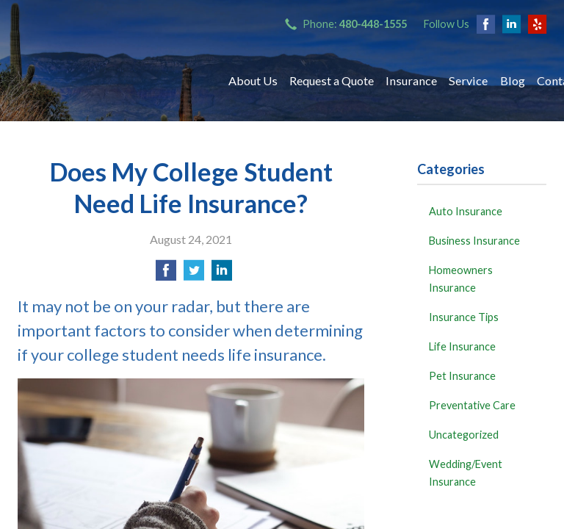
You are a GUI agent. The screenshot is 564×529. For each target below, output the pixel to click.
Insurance (411, 80)
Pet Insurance (462, 376)
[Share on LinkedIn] (222, 274)
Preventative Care (472, 405)
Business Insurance (474, 240)
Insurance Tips (464, 317)
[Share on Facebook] (166, 274)
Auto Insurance (465, 211)
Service (468, 80)
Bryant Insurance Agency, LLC (109, 80)
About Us (253, 80)
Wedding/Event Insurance (465, 473)
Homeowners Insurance (461, 279)
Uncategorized (464, 434)
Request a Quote (331, 80)
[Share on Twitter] (194, 274)
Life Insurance (462, 346)
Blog (512, 80)
